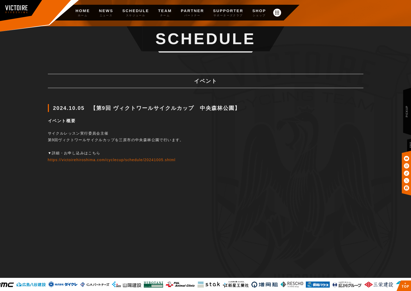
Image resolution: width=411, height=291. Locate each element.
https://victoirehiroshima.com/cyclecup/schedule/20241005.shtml (112, 160)
